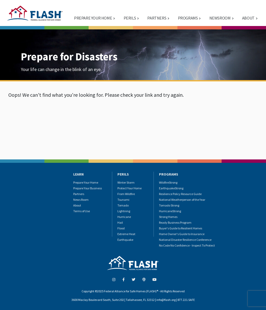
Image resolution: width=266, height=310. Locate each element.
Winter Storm (126, 182)
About (77, 205)
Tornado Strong (169, 205)
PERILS (130, 18)
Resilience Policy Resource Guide (180, 194)
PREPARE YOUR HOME (93, 18)
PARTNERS (156, 18)
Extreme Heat (126, 234)
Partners (78, 194)
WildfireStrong (168, 182)
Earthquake (125, 240)
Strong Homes (168, 217)
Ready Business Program (175, 222)
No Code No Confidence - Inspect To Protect (187, 245)
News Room (81, 200)
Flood (121, 228)
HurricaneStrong (170, 211)
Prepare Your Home (85, 182)
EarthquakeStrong (171, 188)
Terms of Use (81, 211)
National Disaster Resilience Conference (185, 240)
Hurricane (124, 217)
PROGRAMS (188, 18)
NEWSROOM (220, 18)
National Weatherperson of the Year (182, 200)
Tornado (123, 205)
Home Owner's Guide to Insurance (181, 234)
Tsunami (123, 200)
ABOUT (248, 18)
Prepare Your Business (87, 188)
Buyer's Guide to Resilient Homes (180, 228)
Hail (120, 222)
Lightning (123, 211)
